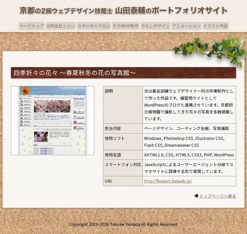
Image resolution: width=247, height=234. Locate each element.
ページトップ (31, 26)
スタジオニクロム (93, 26)
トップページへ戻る (217, 196)
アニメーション (186, 26)
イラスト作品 (215, 26)
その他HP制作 (126, 26)
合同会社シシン (60, 26)
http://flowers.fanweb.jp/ (168, 181)
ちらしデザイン (155, 26)
